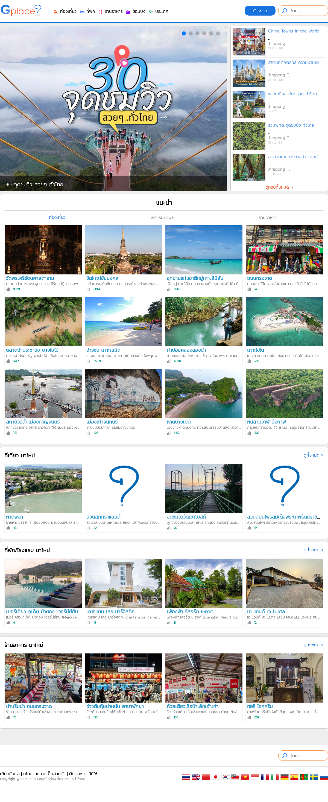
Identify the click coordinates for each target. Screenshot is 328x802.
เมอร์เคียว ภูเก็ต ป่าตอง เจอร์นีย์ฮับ (42, 611)
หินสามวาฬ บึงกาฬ (266, 421)
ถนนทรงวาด (259, 278)
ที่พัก (87, 11)
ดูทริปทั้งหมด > (279, 187)
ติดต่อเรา (77, 773)
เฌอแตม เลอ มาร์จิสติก (110, 611)
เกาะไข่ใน (255, 350)
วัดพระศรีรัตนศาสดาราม (30, 278)
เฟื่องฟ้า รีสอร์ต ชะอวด (190, 611)
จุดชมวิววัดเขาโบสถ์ (186, 516)
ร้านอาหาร (110, 11)
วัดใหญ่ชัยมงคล (102, 278)
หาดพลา (14, 516)
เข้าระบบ (260, 10)
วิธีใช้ (93, 773)
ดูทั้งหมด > (314, 455)
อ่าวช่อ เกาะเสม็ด (103, 350)
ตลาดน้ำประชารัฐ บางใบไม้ (32, 350)
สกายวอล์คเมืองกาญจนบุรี (33, 421)
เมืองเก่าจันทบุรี (102, 421)
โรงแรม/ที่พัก (162, 217)
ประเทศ (158, 11)
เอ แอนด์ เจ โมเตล (266, 611)
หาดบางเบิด (179, 421)
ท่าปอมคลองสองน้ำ (186, 350)
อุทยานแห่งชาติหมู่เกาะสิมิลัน (195, 278)
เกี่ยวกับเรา (10, 773)
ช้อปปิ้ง (135, 11)
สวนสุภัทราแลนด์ (103, 516)
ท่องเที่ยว (65, 11)
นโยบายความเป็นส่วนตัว (44, 773)
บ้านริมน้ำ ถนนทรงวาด (29, 706)
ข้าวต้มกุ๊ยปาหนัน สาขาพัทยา (115, 706)
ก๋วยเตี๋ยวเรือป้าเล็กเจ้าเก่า (192, 706)
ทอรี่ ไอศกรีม (260, 706)
